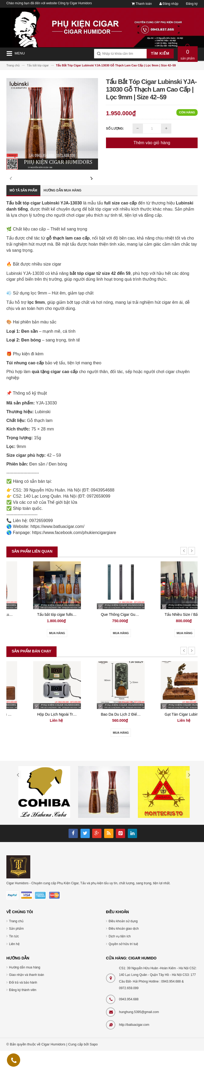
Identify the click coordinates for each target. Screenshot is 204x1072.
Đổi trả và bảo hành (23, 1004)
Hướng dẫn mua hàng (62, 211)
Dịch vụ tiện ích (120, 957)
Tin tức (14, 957)
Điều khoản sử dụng (123, 942)
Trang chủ (16, 942)
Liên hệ (14, 965)
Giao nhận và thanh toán (26, 996)
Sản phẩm (16, 950)
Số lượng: (115, 128)
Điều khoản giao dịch (124, 950)
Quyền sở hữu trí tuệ (123, 965)
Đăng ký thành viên (22, 1011)
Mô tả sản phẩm (23, 211)
